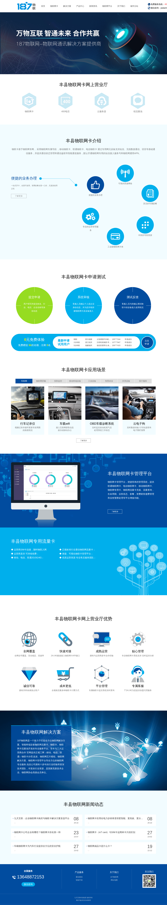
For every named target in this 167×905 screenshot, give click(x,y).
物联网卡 (54, 6)
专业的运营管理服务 (96, 226)
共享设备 (126, 381)
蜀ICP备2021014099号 (83, 900)
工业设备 (92, 381)
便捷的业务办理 (105, 176)
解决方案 (67, 6)
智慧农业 (109, 381)
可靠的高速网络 (132, 175)
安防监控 (58, 381)
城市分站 (134, 6)
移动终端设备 (75, 381)
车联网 (24, 381)
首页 (43, 6)
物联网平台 (107, 6)
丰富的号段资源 (146, 223)
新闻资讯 (93, 6)
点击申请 (147, 342)
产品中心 (80, 6)
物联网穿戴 (41, 381)
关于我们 (121, 6)
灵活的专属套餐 (151, 196)
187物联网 (114, 877)
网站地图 (114, 880)
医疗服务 (143, 381)
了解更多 (19, 196)
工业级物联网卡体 (122, 237)
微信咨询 (28, 884)
